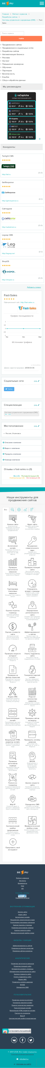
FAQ (22, 886)
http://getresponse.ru (10, 201)
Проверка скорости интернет (22, 1000)
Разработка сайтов (9, 17)
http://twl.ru (6, 174)
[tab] (12, 509)
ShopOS (5, 261)
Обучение (5, 67)
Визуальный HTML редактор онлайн (22, 1010)
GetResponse (8, 182)
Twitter (9, 389)
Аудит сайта (22, 914)
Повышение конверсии (12, 64)
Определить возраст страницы (22, 969)
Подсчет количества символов (22, 1005)
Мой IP (22, 1016)
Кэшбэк (4, 77)
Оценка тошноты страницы (22, 925)
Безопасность (7, 74)
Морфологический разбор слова (22, 933)
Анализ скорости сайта (22, 930)
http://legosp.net (8, 253)
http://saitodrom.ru (9, 227)
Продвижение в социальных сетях (17, 48)
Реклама (5, 57)
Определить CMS (22, 987)
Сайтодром (7, 209)
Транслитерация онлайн (22, 1008)
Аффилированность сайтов (22, 946)
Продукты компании (12, 454)
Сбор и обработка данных (13, 80)
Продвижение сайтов (11, 45)
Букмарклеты (22, 883)
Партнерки (6, 70)
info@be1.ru (22, 1059)
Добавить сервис (34, 287)
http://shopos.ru (8, 280)
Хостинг (4, 61)
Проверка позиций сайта (22, 966)
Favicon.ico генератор (22, 1013)
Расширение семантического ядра (22, 920)
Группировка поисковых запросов (22, 922)
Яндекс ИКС (22, 979)
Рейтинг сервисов (19, 14)
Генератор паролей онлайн (22, 1002)
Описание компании (12, 443)
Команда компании (11, 460)
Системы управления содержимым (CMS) (18, 20)
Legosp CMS (7, 235)
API (22, 888)
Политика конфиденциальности (22, 1054)
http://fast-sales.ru (27, 302)
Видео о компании (11, 448)
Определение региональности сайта (23, 971)
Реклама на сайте (22, 1064)
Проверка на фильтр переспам (22, 948)
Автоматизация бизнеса (12, 54)
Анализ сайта (22, 912)
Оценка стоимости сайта (22, 974)
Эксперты (22, 881)
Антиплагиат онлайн (22, 917)
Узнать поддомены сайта (22, 977)
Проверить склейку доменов (22, 982)
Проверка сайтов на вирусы (23, 951)
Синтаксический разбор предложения (22, 1018)
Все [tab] (5, 510)
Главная (5, 14)
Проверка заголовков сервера (22, 928)
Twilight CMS (8, 156)
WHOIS (22, 985)
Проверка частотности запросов (22, 963)
